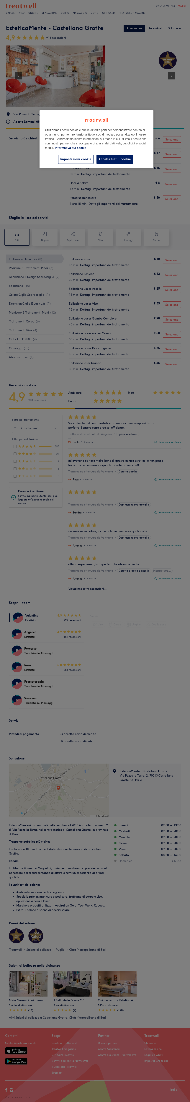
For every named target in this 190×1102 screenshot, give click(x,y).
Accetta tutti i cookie (115, 159)
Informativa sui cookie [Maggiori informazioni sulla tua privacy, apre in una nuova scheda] (70, 147)
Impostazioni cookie (75, 159)
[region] (96, 139)
